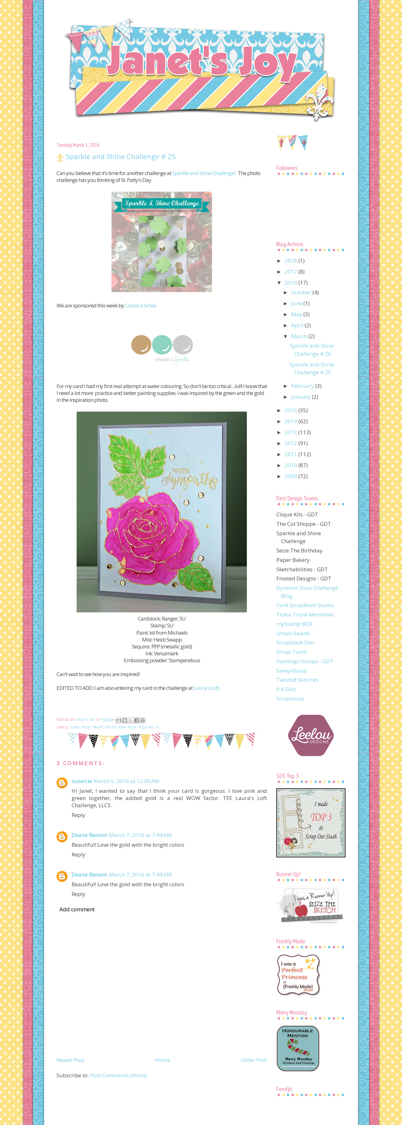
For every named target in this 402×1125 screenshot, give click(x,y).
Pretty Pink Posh (120, 727)
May (297, 314)
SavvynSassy (291, 670)
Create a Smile (140, 305)
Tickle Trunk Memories (305, 614)
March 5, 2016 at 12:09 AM (127, 781)
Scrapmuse (290, 698)
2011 (291, 454)
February (303, 385)
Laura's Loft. (206, 687)
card (75, 727)
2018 (291, 260)
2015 (291, 410)
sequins (146, 727)
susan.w (82, 781)
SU (157, 727)
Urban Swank (293, 633)
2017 (291, 271)
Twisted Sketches (297, 679)
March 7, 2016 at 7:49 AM (140, 835)
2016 (291, 282)
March (299, 336)
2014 (291, 421)
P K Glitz (286, 689)
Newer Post (70, 1060)
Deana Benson (89, 835)
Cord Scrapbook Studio (305, 605)
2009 (291, 476)
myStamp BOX (294, 623)
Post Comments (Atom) (118, 1075)
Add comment (77, 909)
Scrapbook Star (295, 642)
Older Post (254, 1060)
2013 (291, 432)
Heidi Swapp (92, 727)
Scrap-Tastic (291, 651)
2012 (291, 443)
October (301, 292)
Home (162, 1060)
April (298, 325)
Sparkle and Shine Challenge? (204, 173)
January (301, 396)
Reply (78, 814)
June (297, 303)
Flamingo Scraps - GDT (304, 661)
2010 (291, 465)
